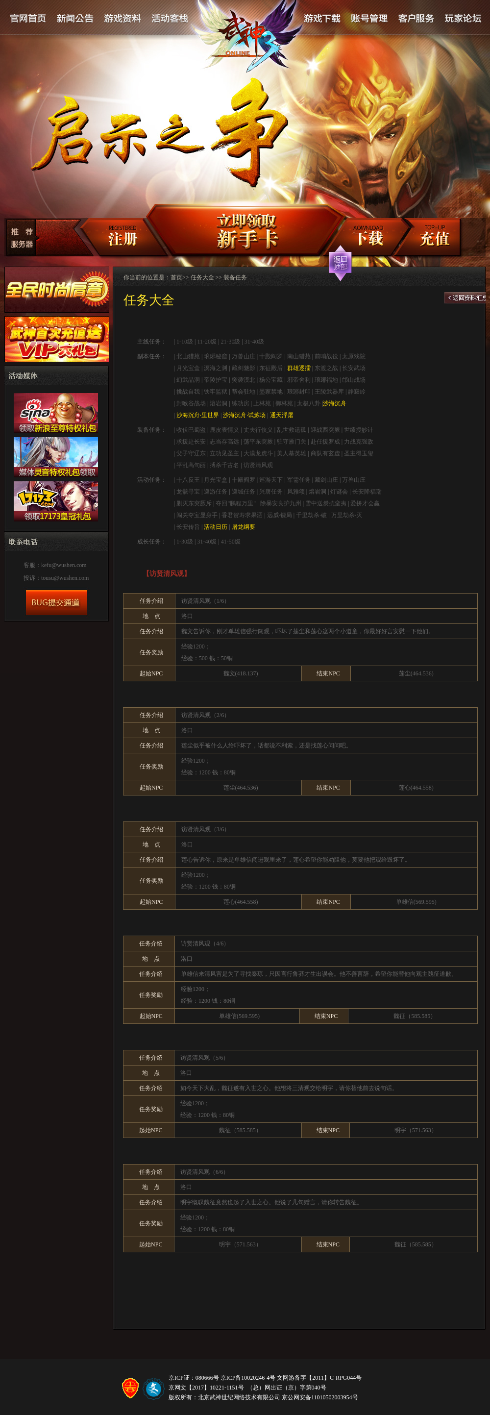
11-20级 (207, 341)
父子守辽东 (191, 453)
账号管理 (368, 19)
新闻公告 (75, 19)
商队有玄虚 (325, 453)
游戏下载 (321, 19)
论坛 (462, 19)
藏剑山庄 (326, 479)
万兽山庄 (243, 356)
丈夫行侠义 (258, 429)
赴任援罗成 (325, 441)
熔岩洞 (317, 491)
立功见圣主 (224, 453)
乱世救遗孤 (291, 429)
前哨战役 (326, 356)
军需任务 (299, 479)
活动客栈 (170, 19)
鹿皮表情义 (224, 429)
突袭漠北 (243, 379)
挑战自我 (188, 391)
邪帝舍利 (299, 379)
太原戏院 (354, 356)
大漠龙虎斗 (258, 453)
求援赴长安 (191, 441)
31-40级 (254, 341)
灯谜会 (339, 491)
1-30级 (184, 541)
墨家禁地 (271, 391)
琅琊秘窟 (215, 356)
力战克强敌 (358, 441)
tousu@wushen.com (65, 577)
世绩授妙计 (358, 429)
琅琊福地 (326, 379)
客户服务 (416, 19)
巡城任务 (243, 491)
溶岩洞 (218, 403)
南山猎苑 (299, 356)
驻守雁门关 (291, 441)
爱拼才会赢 (365, 503)
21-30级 (230, 341)
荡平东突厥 (258, 441)
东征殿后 (271, 368)
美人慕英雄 (291, 453)
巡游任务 (215, 491)
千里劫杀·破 (311, 515)
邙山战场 (354, 379)
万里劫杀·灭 (346, 515)
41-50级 (231, 541)
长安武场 (354, 368)
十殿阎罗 (271, 356)
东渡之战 (326, 368)
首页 (176, 277)
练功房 (240, 403)
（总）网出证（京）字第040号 (286, 1387)
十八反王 (188, 479)
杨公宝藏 (271, 379)
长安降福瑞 (367, 491)
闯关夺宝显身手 (197, 515)
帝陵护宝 (215, 379)
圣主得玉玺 (358, 453)
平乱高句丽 (191, 465)
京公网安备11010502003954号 (320, 1397)
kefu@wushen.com (64, 565)
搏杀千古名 (224, 465)
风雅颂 (296, 491)
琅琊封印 (299, 391)
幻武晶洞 (188, 379)
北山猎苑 (188, 356)
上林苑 (262, 403)
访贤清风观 (258, 465)
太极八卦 (308, 403)
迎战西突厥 (325, 429)
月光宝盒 (188, 368)
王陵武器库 (329, 391)
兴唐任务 (271, 491)
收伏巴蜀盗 (191, 429)
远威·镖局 (279, 515)
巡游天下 (271, 479)
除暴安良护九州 (280, 503)
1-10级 (184, 341)
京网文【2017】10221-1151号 (206, 1387)
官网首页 (28, 19)
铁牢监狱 (215, 391)
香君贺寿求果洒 (242, 515)
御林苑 (284, 403)
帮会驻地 (243, 391)
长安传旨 (188, 526)
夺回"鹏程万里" (236, 503)
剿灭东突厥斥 (194, 503)
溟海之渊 (215, 368)
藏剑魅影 (243, 368)
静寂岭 (357, 391)
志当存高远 (224, 441)
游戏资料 (122, 19)
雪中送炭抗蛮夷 (325, 503)
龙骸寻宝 (188, 491)
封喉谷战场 (191, 403)
